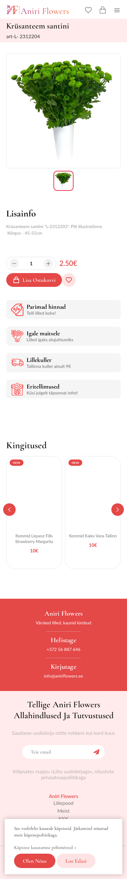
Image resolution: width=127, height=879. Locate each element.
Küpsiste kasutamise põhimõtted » (45, 847)
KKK (63, 818)
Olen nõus (35, 860)
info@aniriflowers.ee (63, 675)
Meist (63, 811)
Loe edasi (76, 860)
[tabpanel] (34, 512)
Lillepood (63, 803)
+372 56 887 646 (63, 649)
